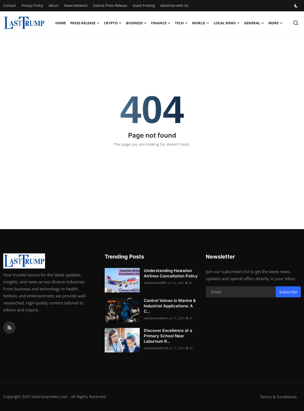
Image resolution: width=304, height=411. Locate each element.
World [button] (200, 23)
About (54, 5)
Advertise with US (174, 5)
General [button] (254, 23)
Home (60, 23)
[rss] (9, 327)
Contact (9, 5)
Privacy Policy (32, 5)
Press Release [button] (85, 23)
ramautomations (156, 318)
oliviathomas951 (155, 283)
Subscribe (288, 291)
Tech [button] (181, 23)
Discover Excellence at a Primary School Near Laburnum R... (168, 336)
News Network (76, 5)
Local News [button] (227, 23)
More (275, 23)
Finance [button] (160, 23)
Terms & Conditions (278, 396)
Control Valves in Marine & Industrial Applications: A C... (170, 306)
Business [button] (136, 23)
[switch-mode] (297, 6)
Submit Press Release (110, 5)
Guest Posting (143, 5)
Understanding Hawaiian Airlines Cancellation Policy (171, 273)
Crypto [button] (113, 23)
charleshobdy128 (156, 348)
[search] (296, 23)
